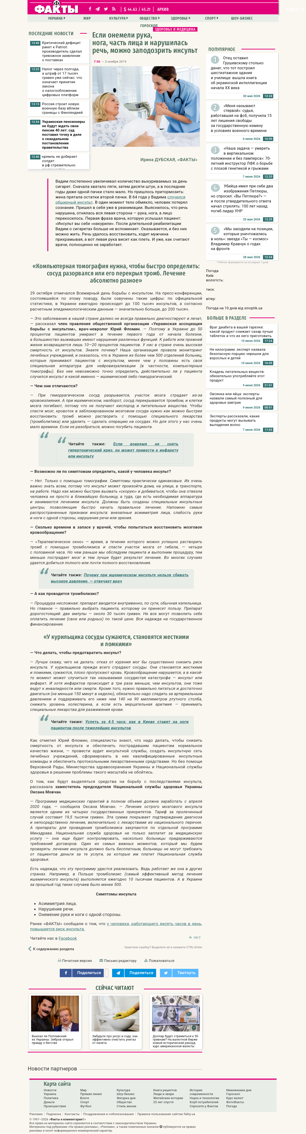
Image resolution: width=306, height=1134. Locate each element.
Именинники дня (238, 1090)
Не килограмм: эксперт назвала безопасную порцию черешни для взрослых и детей (239, 353)
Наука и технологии (204, 1098)
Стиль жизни (126, 1106)
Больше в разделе (227, 318)
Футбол (85, 1106)
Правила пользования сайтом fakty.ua (166, 1113)
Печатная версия (77, 961)
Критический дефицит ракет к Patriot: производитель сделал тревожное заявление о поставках (62, 51)
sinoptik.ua (253, 308)
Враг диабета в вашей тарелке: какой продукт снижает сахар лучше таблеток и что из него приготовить (241, 331)
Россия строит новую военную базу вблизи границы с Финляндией (62, 108)
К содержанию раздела (53, 949)
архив (163, 9)
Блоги (84, 1098)
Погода (231, 1106)
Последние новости (51, 33)
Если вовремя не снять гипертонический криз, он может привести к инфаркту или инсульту (123, 450)
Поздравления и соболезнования (108, 1113)
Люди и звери (163, 1094)
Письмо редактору (120, 961)
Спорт (193, 18)
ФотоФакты (235, 1102)
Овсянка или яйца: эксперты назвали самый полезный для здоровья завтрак (236, 398)
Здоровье (163, 18)
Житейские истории (168, 1098)
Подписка (53, 1113)
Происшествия (55, 1106)
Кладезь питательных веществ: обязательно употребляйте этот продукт (237, 376)
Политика (51, 1098)
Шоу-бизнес (224, 18)
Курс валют (234, 1098)
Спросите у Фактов (204, 1106)
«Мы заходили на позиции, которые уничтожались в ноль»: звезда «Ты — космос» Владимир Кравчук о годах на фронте (242, 239)
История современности (201, 1092)
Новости (50, 1090)
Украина (44, 18)
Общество (134, 18)
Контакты (72, 1113)
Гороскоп (254, 18)
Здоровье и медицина (175, 29)
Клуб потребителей (204, 1102)
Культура (104, 18)
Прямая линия (91, 1094)
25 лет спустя (163, 1102)
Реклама (36, 1113)
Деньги (49, 1102)
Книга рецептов (165, 1090)
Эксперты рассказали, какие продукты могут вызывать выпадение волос (235, 420)
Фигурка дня (126, 1098)
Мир (74, 18)
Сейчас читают (115, 988)
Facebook (68, 938)
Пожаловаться (161, 961)
